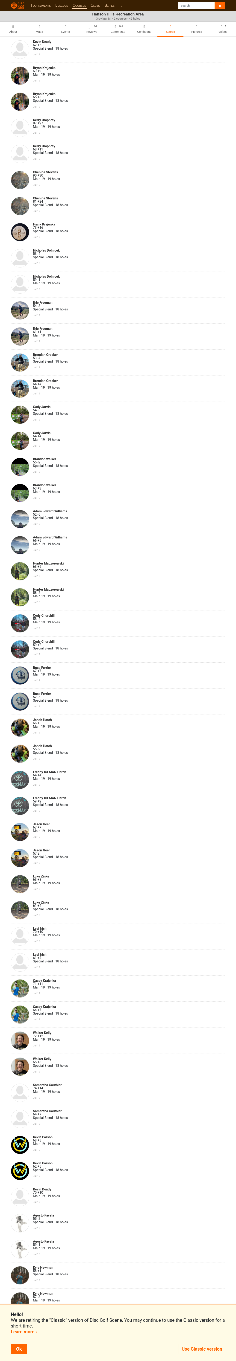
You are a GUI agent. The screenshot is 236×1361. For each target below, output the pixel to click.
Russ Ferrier (42, 668)
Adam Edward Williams (50, 511)
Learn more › (24, 1331)
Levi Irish (40, 929)
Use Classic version (202, 1349)
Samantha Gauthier (47, 1085)
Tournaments (40, 5)
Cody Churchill (44, 616)
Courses (79, 5)
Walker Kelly (42, 1033)
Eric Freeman (43, 303)
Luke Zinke (41, 876)
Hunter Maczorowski (48, 563)
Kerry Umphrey (44, 120)
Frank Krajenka (44, 224)
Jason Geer (41, 824)
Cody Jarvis (41, 407)
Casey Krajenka (44, 981)
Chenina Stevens (45, 172)
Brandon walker (44, 459)
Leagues (61, 5)
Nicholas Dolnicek (46, 250)
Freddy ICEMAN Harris (49, 772)
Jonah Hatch (42, 720)
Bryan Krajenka (44, 68)
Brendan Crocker (45, 355)
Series (109, 5)
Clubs (95, 5)
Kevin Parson (43, 1137)
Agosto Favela (43, 1215)
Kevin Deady (42, 42)
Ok (19, 1349)
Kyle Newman (43, 1268)
